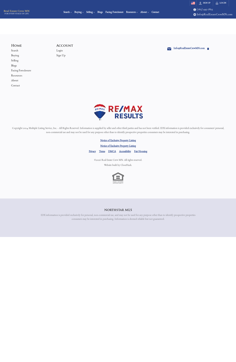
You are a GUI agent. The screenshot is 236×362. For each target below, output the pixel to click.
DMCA (112, 151)
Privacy (92, 151)
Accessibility (125, 151)
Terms (102, 151)
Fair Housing (140, 151)
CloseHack (126, 165)
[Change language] (193, 3)
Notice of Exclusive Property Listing (118, 140)
